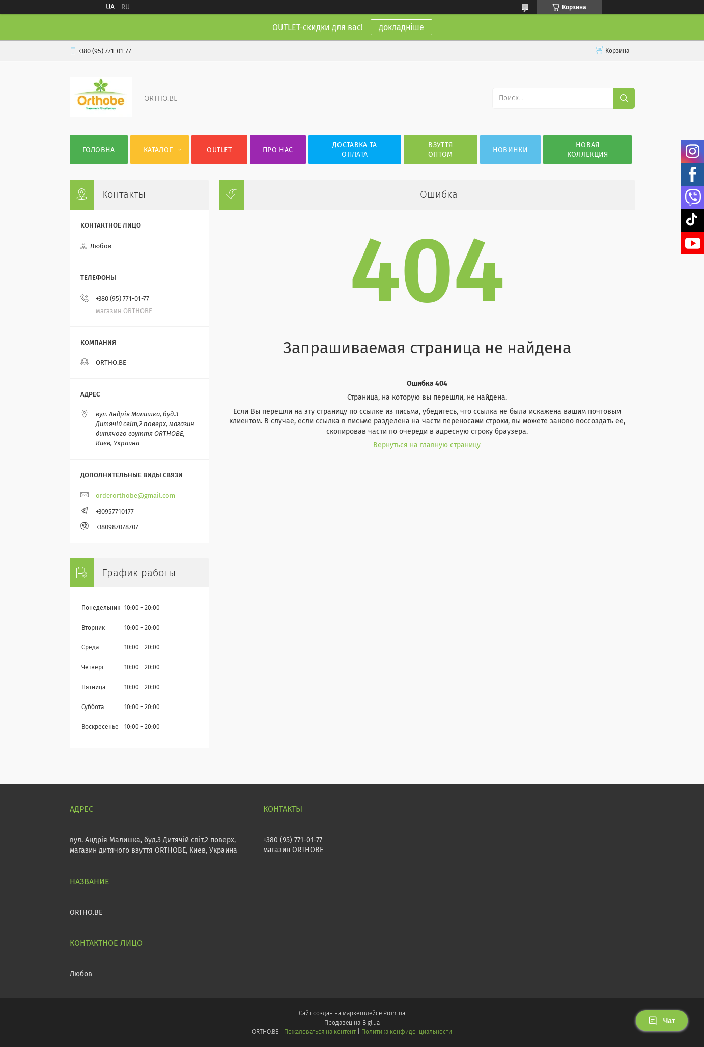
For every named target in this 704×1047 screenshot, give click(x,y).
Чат (661, 1020)
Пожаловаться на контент (320, 1031)
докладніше (401, 27)
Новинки (510, 150)
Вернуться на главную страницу (427, 445)
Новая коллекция (587, 149)
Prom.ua (394, 1013)
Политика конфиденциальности (406, 1031)
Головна (98, 150)
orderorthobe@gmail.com (135, 495)
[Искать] (624, 98)
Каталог (158, 150)
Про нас (278, 150)
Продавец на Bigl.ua (351, 1022)
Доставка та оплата (354, 149)
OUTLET (219, 150)
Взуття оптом (440, 149)
